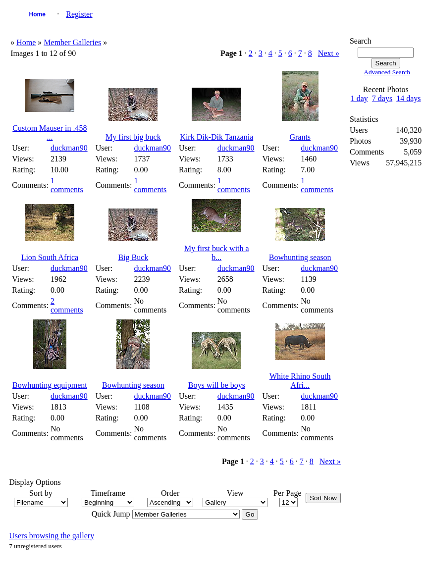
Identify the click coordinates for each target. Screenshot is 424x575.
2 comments (67, 305)
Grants (300, 137)
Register (79, 14)
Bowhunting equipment (49, 385)
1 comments (67, 185)
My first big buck (133, 137)
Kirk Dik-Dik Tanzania (216, 137)
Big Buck (133, 257)
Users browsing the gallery (51, 535)
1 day (359, 98)
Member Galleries (72, 42)
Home (37, 14)
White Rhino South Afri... (300, 380)
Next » (328, 53)
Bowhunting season (300, 257)
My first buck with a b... (216, 252)
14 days (408, 98)
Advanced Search (387, 72)
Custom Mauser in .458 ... (49, 132)
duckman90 (69, 148)
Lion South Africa (50, 257)
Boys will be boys (216, 385)
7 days (382, 98)
